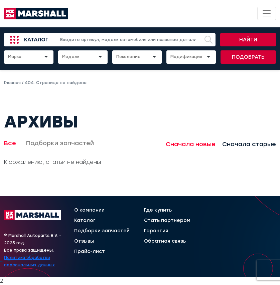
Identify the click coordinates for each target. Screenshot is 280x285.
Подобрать (248, 57)
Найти (248, 40)
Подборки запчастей (60, 143)
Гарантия (156, 231)
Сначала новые (191, 144)
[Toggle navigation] (266, 13)
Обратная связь (165, 241)
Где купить (158, 210)
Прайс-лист (89, 251)
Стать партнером (167, 220)
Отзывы (84, 241)
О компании (89, 210)
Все (10, 143)
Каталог (36, 40)
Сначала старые (249, 144)
